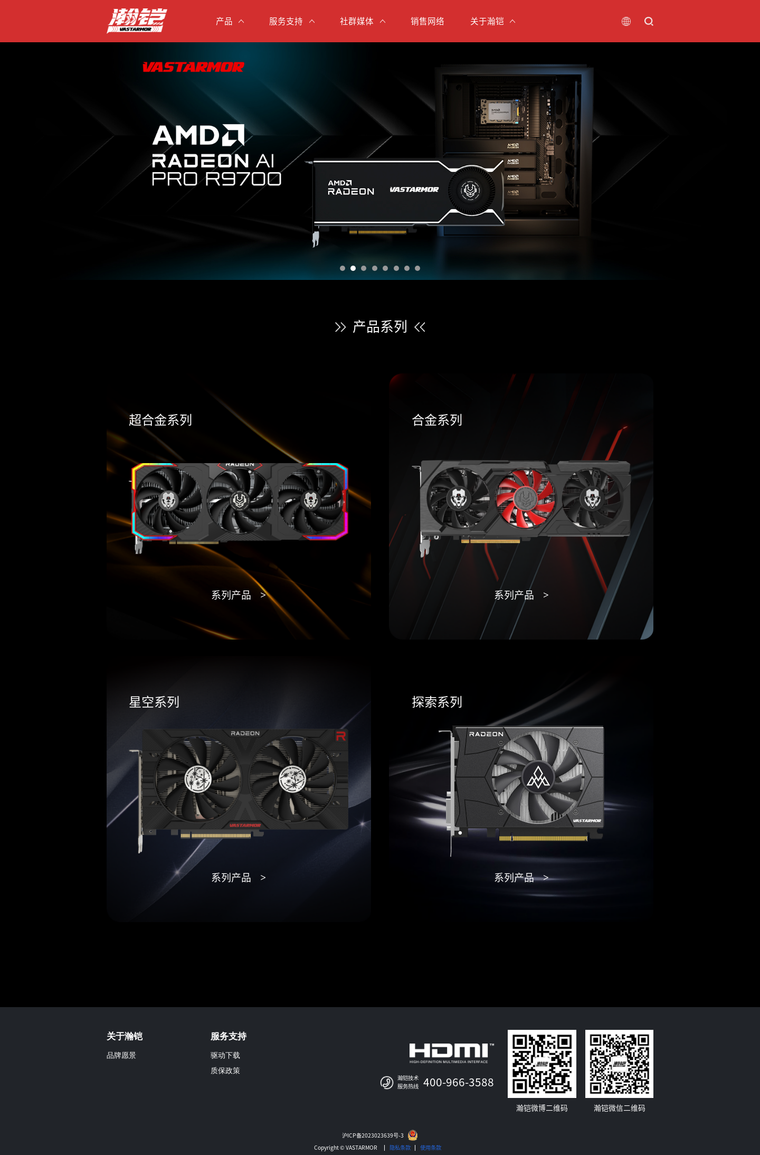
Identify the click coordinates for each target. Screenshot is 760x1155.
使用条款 (430, 1147)
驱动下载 (225, 1055)
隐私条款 (400, 1147)
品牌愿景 (121, 1055)
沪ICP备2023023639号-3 (373, 1135)
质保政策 (225, 1071)
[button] (342, 268)
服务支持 (228, 1036)
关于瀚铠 (124, 1036)
